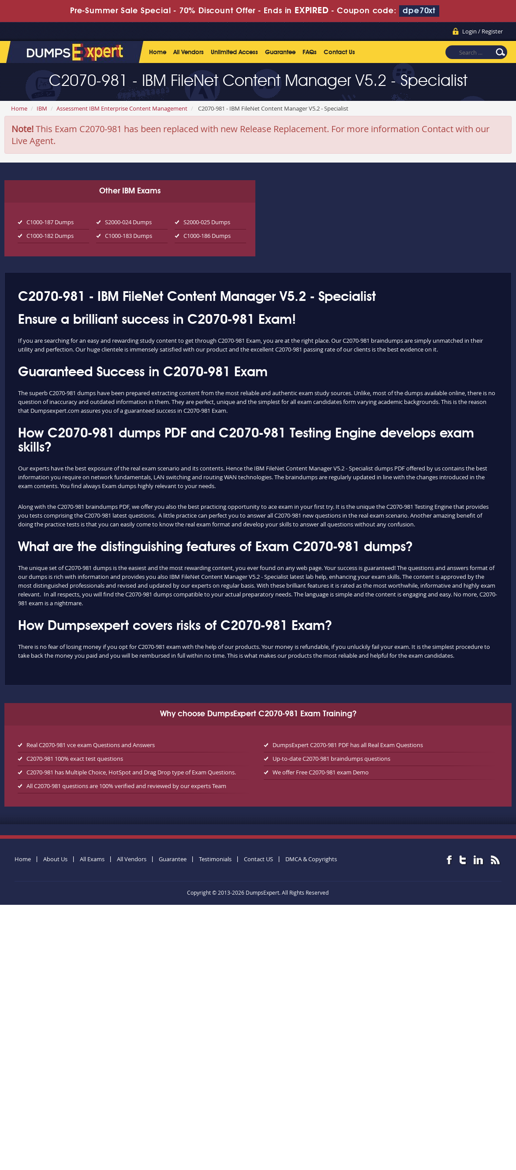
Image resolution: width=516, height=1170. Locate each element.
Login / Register (482, 31)
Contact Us (339, 52)
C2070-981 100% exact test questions (74, 759)
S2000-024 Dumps (128, 222)
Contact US (258, 859)
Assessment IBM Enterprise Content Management (121, 108)
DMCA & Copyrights (311, 859)
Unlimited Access (234, 52)
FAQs (310, 52)
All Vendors (188, 52)
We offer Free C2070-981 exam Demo (321, 772)
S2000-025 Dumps (206, 222)
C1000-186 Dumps (207, 236)
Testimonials (215, 859)
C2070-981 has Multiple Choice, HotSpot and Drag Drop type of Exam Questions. (131, 772)
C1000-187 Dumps (50, 222)
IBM (42, 108)
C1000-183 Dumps (128, 236)
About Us (55, 859)
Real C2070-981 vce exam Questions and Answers (90, 745)
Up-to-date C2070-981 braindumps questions (331, 759)
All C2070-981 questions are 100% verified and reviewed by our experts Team (126, 786)
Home (157, 52)
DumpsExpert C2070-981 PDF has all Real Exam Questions (348, 745)
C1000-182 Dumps (50, 236)
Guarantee (280, 52)
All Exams (92, 859)
